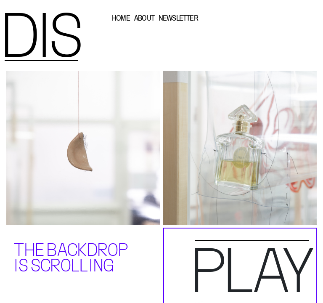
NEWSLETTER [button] (178, 17)
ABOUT (144, 17)
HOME (121, 17)
